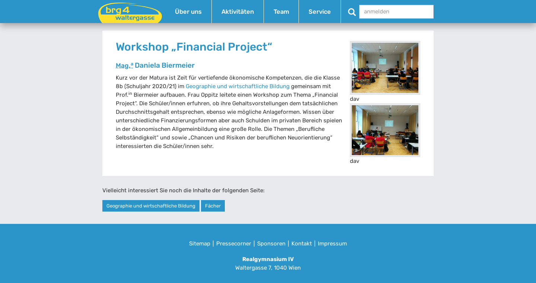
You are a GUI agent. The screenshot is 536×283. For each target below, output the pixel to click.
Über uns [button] (188, 11)
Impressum (332, 243)
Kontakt (301, 243)
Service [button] (320, 11)
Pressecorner (233, 243)
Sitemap (199, 243)
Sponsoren (271, 243)
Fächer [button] (213, 206)
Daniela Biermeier (155, 65)
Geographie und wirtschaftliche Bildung (238, 86)
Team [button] (281, 11)
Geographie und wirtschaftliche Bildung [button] (150, 206)
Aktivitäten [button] (237, 11)
